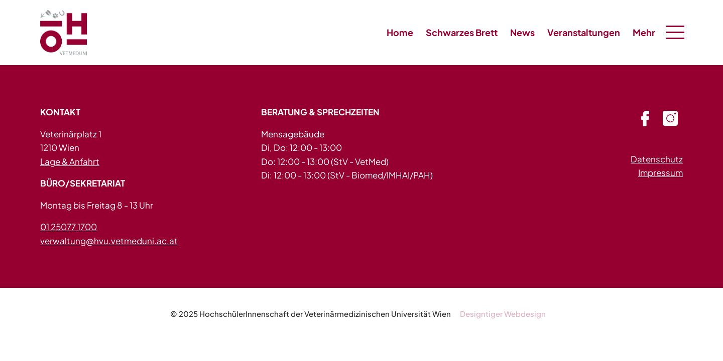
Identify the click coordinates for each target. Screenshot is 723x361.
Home (400, 32)
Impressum (660, 172)
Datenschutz (657, 158)
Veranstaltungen (583, 32)
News (522, 32)
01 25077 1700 (68, 226)
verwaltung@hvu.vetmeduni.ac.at (109, 240)
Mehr (644, 32)
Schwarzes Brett (462, 32)
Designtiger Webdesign (503, 313)
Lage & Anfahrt (69, 161)
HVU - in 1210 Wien (65, 32)
